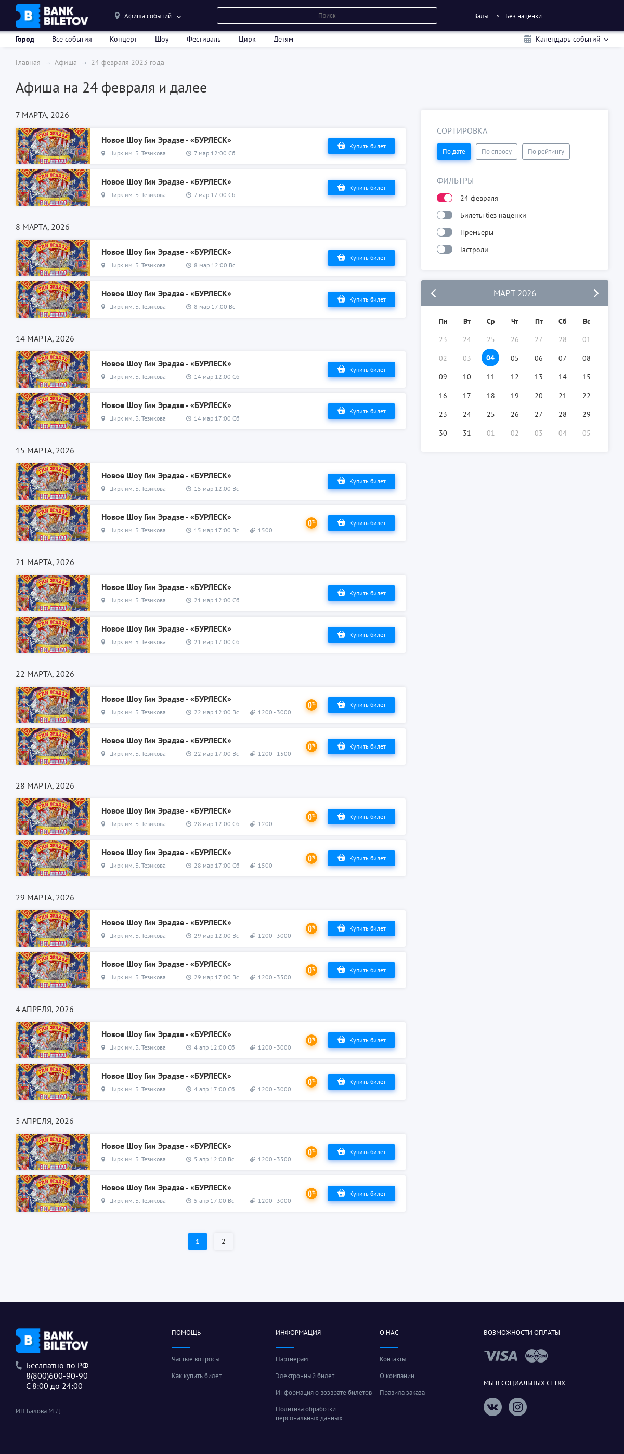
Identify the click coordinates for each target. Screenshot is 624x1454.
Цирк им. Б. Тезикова (137, 153)
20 (539, 395)
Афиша (66, 62)
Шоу (162, 39)
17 (467, 395)
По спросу (497, 151)
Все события (72, 39)
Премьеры (476, 232)
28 (562, 414)
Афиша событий (148, 15)
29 (586, 414)
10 (467, 377)
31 (467, 433)
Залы (481, 15)
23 (443, 414)
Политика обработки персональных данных (309, 1413)
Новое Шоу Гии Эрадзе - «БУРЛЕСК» (166, 140)
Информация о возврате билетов (324, 1392)
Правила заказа (402, 1392)
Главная (28, 62)
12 (515, 377)
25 (491, 414)
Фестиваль (204, 39)
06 (539, 358)
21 (562, 395)
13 (539, 377)
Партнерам (292, 1359)
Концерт (123, 39)
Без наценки (523, 15)
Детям (283, 39)
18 (491, 395)
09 (443, 377)
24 (467, 414)
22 (586, 395)
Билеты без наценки (493, 215)
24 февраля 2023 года (127, 62)
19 (515, 395)
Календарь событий (568, 39)
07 (562, 358)
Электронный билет (305, 1375)
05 (515, 358)
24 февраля (479, 198)
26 (515, 414)
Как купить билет (197, 1375)
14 (562, 377)
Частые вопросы (196, 1359)
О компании (397, 1375)
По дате (454, 151)
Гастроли (474, 249)
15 (586, 377)
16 (443, 395)
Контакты (393, 1359)
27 (539, 414)
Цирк (247, 39)
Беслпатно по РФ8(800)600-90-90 (57, 1370)
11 (491, 377)
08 (586, 358)
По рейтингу (546, 151)
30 (443, 433)
